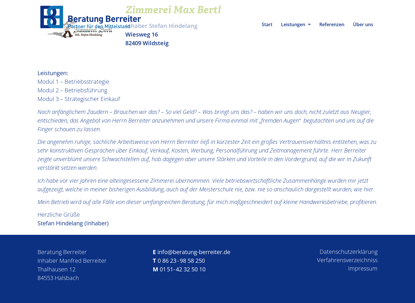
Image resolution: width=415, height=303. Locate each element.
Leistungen (296, 24)
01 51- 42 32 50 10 (182, 269)
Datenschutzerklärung (349, 252)
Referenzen (331, 24)
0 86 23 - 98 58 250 (181, 260)
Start (267, 24)
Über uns (363, 24)
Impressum (363, 268)
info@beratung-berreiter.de (193, 252)
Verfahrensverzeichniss (347, 260)
